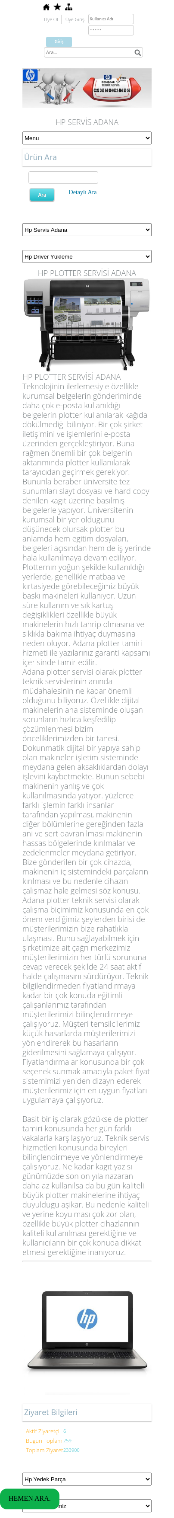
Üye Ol (51, 19)
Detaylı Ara (83, 192)
